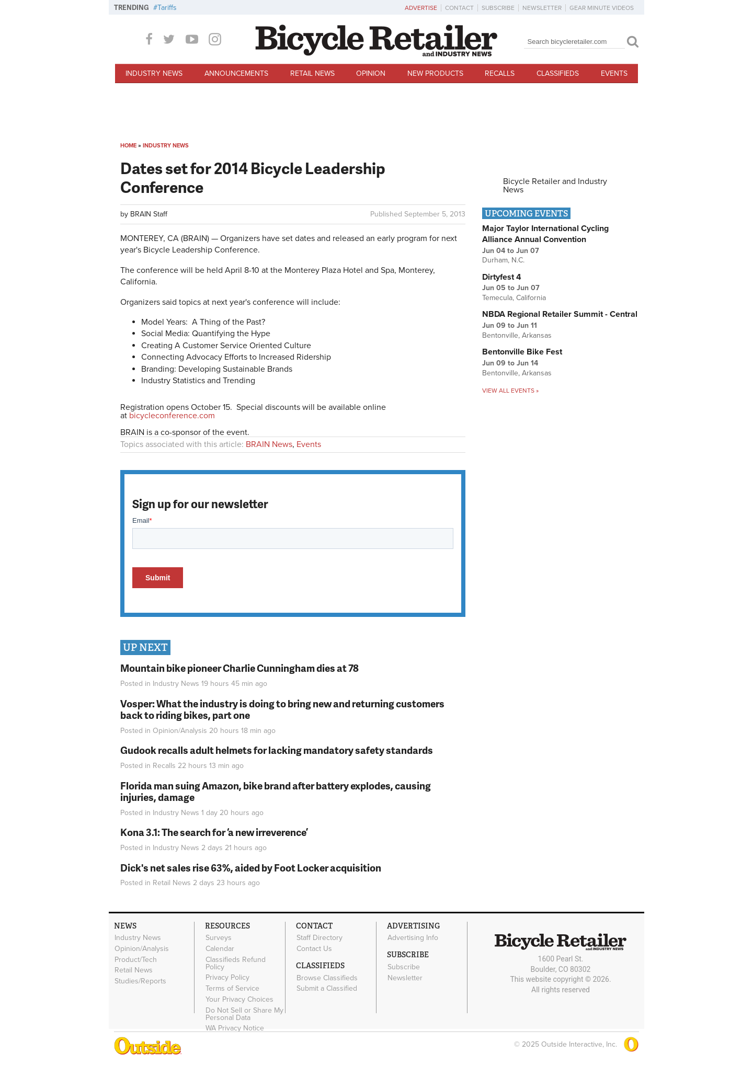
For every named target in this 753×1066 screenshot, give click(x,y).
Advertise (421, 8)
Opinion (370, 73)
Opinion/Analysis (180, 730)
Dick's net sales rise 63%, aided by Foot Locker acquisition (250, 868)
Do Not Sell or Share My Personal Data (244, 1014)
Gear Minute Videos (601, 8)
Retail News (312, 73)
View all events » (510, 390)
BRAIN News (269, 444)
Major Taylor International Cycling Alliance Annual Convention (545, 234)
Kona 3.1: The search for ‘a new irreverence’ (214, 832)
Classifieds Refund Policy (236, 963)
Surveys (219, 938)
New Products (435, 73)
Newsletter (542, 8)
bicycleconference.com (172, 415)
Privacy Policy (227, 977)
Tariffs (167, 7)
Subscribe (498, 8)
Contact (459, 8)
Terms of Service (232, 988)
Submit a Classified (326, 988)
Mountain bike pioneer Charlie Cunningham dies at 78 (239, 668)
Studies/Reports (140, 981)
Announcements (236, 73)
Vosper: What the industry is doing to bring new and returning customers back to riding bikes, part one (282, 709)
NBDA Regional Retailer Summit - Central (559, 314)
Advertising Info (412, 938)
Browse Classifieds (327, 977)
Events (614, 73)
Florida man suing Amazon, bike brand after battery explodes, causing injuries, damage (275, 791)
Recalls (500, 73)
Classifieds (558, 73)
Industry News (154, 73)
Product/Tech (136, 959)
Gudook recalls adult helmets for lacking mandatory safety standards (276, 750)
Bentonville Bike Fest (522, 352)
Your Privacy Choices (239, 999)
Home (128, 145)
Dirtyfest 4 (501, 277)
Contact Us (314, 948)
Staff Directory (319, 938)
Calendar (220, 948)
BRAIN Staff (148, 214)
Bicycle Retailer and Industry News (555, 185)
